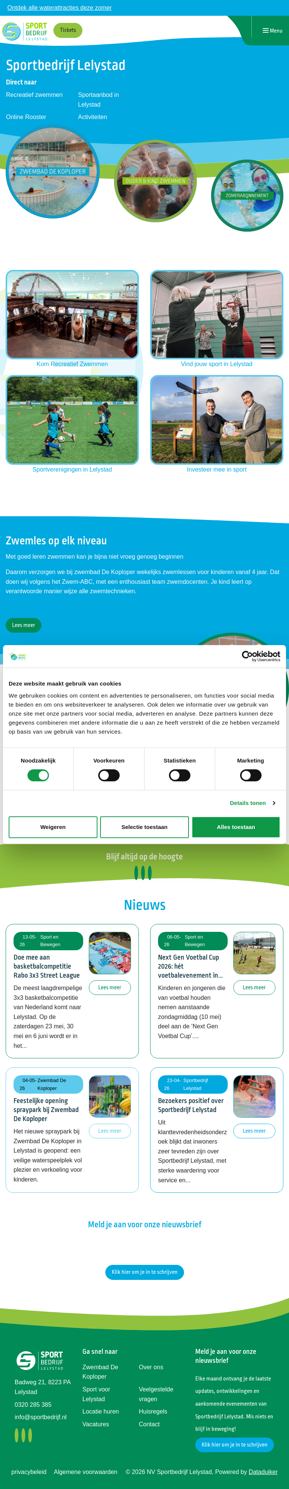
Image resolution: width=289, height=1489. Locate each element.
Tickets (68, 30)
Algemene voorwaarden (85, 1472)
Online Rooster (26, 117)
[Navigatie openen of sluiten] (272, 31)
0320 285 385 (33, 1405)
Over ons (151, 1367)
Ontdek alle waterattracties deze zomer (59, 8)
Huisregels (153, 1411)
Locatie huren (100, 1411)
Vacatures (95, 1424)
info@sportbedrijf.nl (41, 1417)
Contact (149, 1424)
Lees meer (23, 625)
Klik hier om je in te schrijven (145, 1272)
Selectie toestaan (145, 827)
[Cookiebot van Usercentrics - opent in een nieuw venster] (247, 656)
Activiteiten (92, 117)
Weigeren (52, 827)
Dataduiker (263, 1472)
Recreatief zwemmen (34, 95)
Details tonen (248, 803)
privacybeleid (28, 1472)
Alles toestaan (236, 827)
